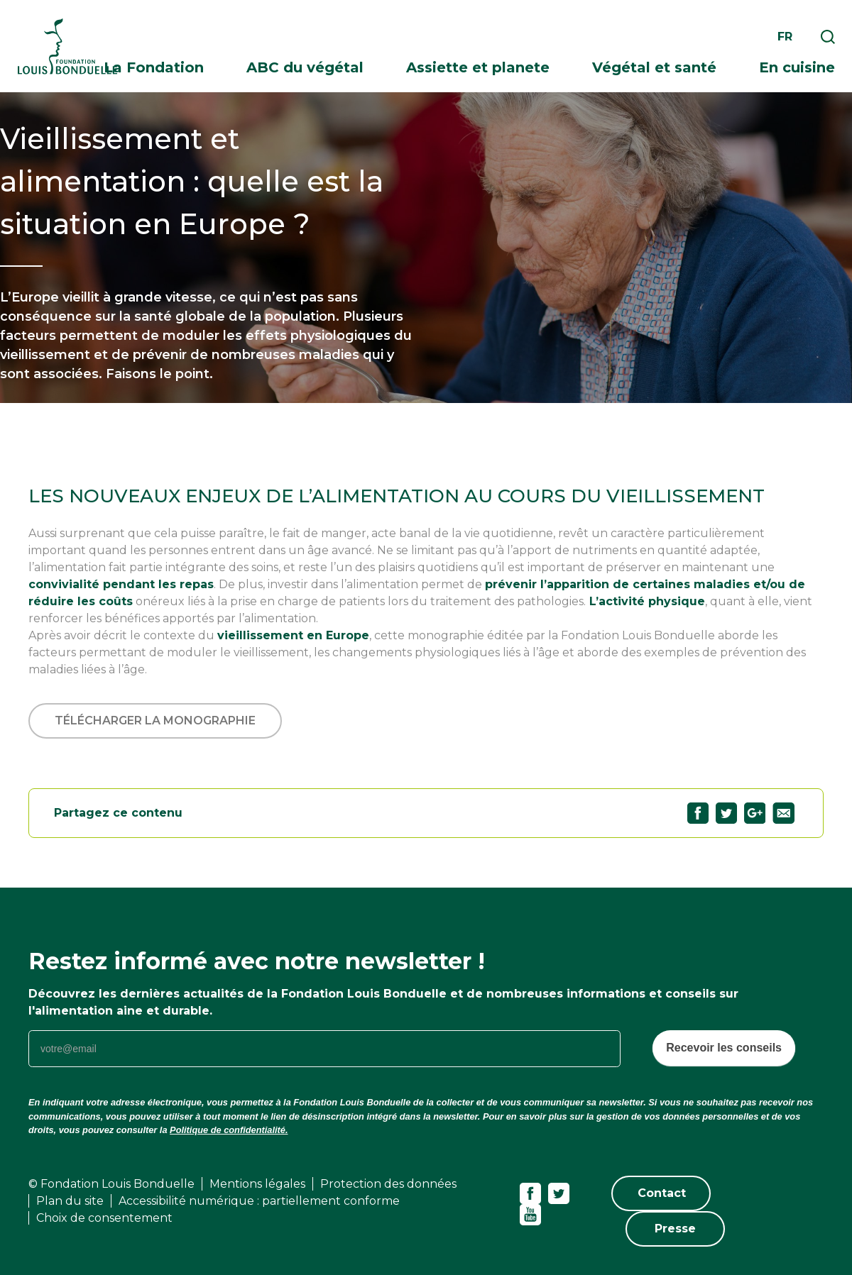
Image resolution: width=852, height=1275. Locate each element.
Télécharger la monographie (155, 720)
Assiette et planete (478, 67)
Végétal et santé (654, 67)
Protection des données (388, 1184)
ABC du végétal (305, 67)
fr (784, 36)
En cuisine (797, 67)
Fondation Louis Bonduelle (67, 46)
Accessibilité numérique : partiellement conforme (259, 1201)
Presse (675, 1228)
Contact (662, 1193)
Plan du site (70, 1201)
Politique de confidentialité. (229, 1130)
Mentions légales (257, 1184)
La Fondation (154, 67)
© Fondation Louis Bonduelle (111, 1184)
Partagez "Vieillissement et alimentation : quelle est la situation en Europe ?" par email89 (783, 813)
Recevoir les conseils (724, 1048)
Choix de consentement (104, 1218)
